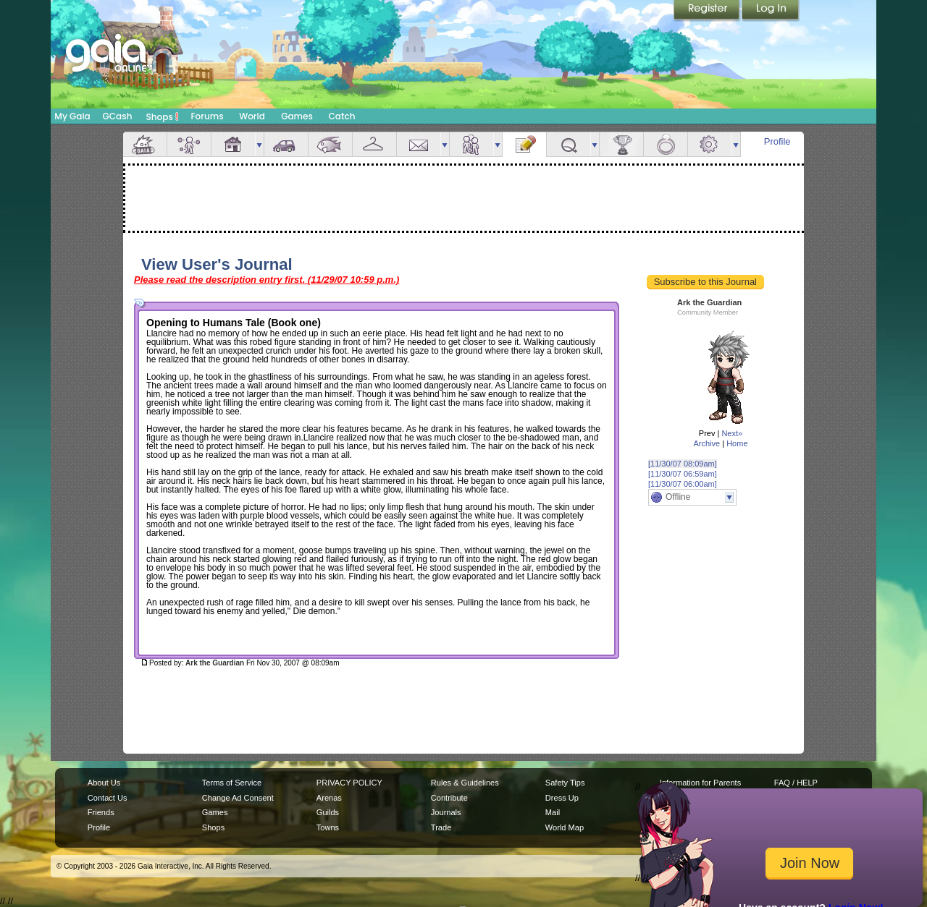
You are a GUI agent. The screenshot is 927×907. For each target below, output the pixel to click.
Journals (446, 812)
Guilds (327, 812)
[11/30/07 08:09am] (682, 463)
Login (771, 11)
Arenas (329, 797)
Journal (524, 144)
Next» (731, 433)
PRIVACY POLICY (349, 782)
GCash (118, 116)
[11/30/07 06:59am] (682, 473)
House (233, 144)
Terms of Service (231, 782)
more (259, 144)
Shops (162, 116)
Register (708, 11)
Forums (206, 116)
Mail (418, 144)
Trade (441, 827)
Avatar (189, 144)
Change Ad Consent (238, 797)
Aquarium (330, 144)
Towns (327, 827)
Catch (342, 116)
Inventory (374, 144)
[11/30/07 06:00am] (682, 484)
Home (736, 443)
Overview (145, 144)
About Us (104, 782)
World (252, 116)
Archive (706, 443)
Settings (709, 144)
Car (286, 144)
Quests (568, 144)
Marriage (665, 144)
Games (297, 116)
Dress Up (562, 797)
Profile (777, 141)
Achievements (621, 144)
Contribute (449, 797)
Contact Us (107, 797)
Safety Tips (565, 782)
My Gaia (72, 116)
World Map (564, 827)
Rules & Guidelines (465, 782)
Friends (471, 144)
